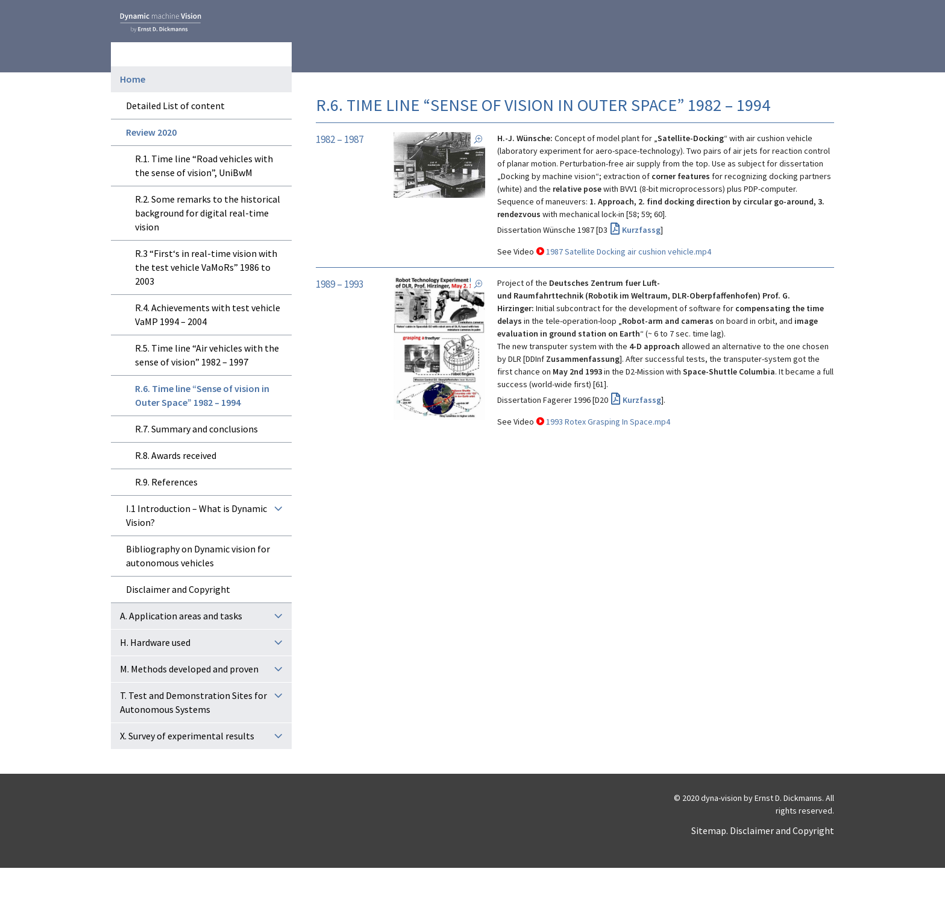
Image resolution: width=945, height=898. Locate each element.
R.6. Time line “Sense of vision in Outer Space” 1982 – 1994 (202, 425)
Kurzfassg (641, 229)
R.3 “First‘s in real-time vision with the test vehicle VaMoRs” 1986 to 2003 (206, 297)
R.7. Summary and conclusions (196, 459)
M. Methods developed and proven (189, 699)
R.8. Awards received (175, 485)
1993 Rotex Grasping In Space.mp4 (608, 421)
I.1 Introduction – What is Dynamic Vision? (196, 545)
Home (132, 109)
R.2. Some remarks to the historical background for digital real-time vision (207, 243)
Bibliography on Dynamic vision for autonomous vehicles (198, 586)
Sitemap (708, 861)
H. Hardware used (155, 672)
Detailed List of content (175, 136)
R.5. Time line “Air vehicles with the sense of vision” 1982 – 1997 (207, 385)
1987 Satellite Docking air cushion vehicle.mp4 (628, 251)
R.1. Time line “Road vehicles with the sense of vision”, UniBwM (204, 196)
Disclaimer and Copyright (178, 619)
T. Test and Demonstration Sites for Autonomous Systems (193, 732)
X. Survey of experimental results (187, 766)
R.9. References (166, 512)
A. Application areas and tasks (181, 646)
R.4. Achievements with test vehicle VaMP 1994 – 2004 (207, 345)
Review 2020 (151, 162)
